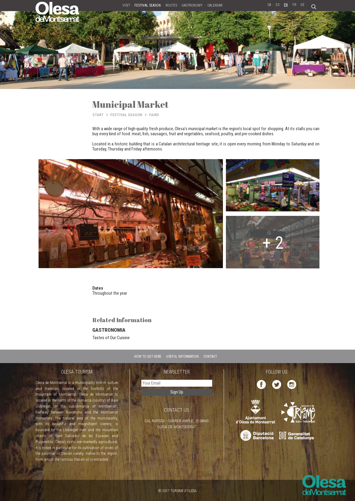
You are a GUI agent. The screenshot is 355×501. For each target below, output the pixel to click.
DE (302, 5)
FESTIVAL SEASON (126, 115)
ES (277, 5)
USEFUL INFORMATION (182, 356)
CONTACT (210, 356)
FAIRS (154, 115)
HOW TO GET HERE (147, 356)
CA (269, 5)
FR (294, 5)
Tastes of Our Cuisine (111, 337)
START (98, 115)
